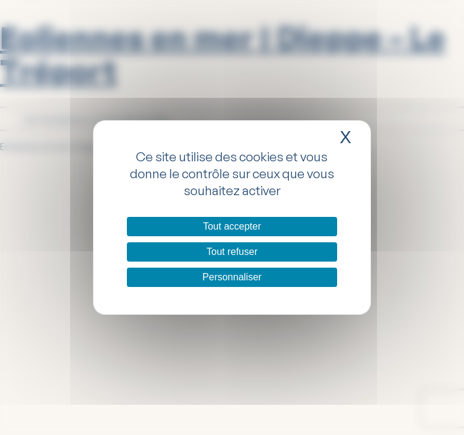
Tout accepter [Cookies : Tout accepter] (232, 226)
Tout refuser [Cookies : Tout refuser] (232, 251)
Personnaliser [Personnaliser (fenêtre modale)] (232, 277)
